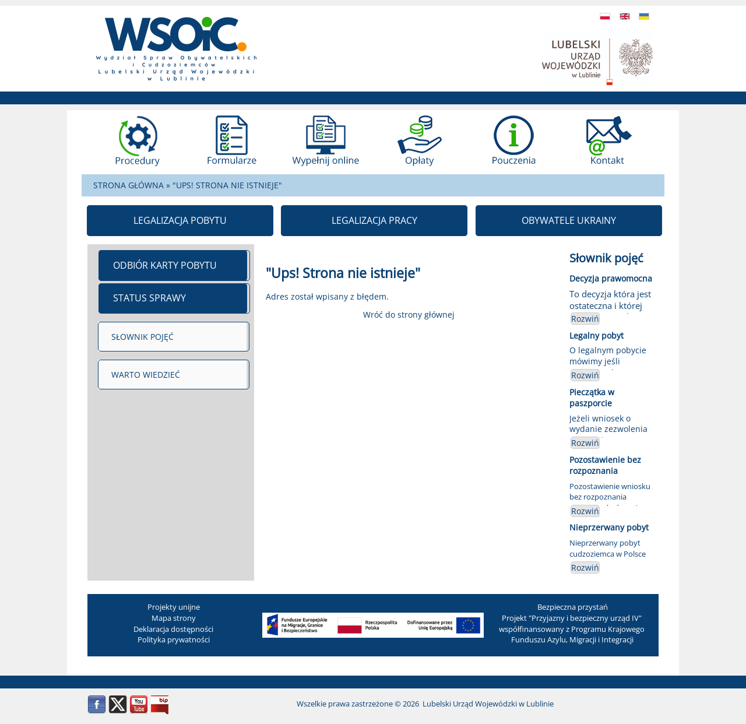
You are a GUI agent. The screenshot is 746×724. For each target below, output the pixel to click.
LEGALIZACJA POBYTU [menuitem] (180, 220)
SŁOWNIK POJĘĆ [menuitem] (142, 336)
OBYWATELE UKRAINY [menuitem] (569, 220)
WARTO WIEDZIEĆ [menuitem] (145, 374)
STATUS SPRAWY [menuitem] (149, 297)
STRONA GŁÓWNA (128, 185)
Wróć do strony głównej (409, 314)
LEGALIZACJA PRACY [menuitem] (374, 220)
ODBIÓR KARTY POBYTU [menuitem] (165, 265)
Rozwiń (585, 318)
